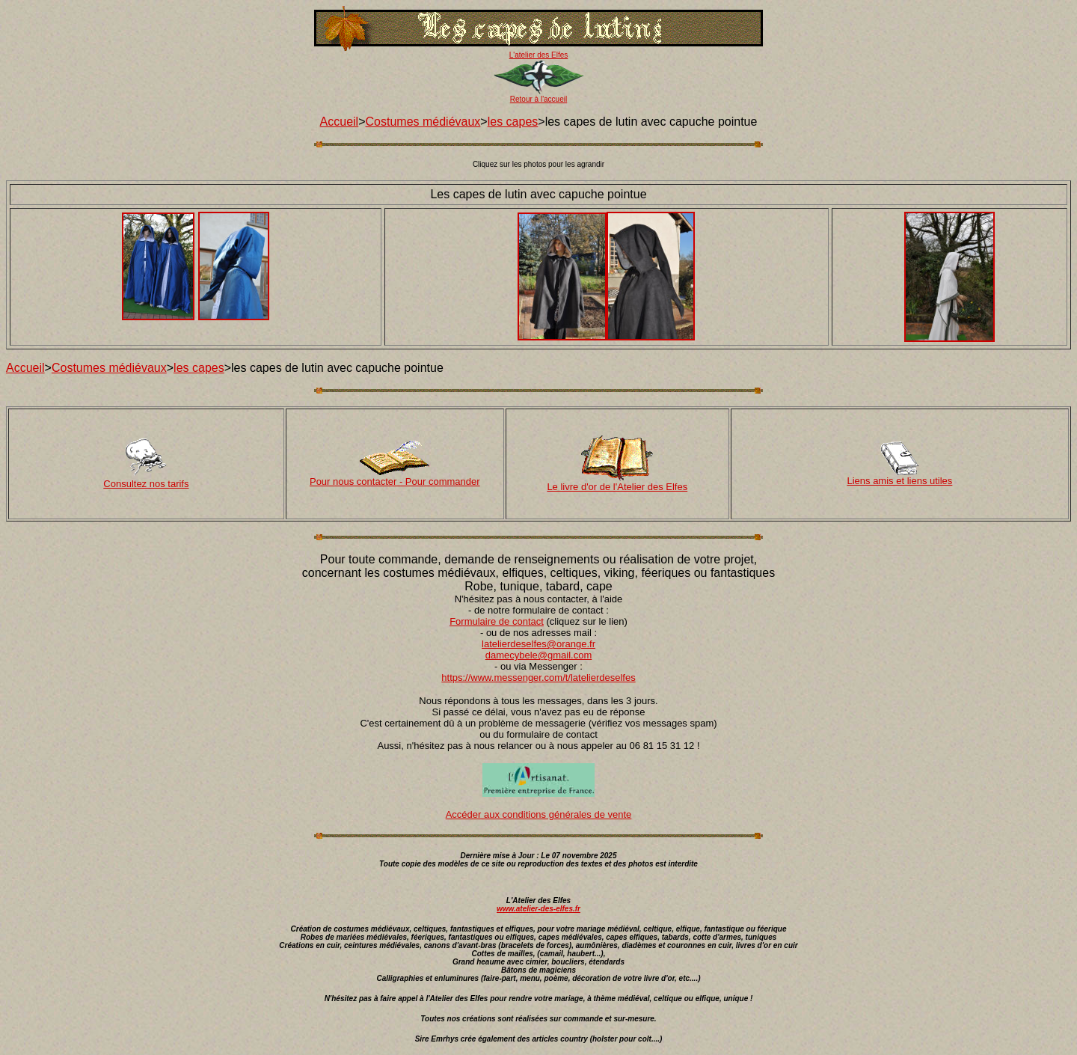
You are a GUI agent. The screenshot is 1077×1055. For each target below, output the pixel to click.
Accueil (339, 121)
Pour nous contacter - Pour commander (395, 481)
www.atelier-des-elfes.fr (538, 909)
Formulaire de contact (496, 621)
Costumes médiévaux (423, 121)
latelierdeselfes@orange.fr (538, 643)
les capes (513, 121)
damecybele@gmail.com (538, 655)
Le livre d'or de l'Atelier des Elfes (617, 486)
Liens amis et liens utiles (899, 480)
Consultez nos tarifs (145, 483)
